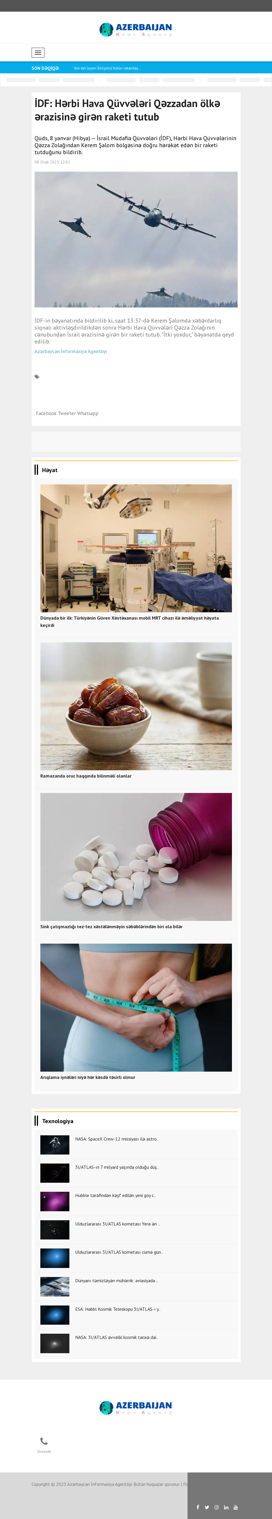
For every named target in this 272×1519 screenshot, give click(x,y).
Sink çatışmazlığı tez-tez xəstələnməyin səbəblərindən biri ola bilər (111, 926)
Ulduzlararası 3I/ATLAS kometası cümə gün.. (119, 1252)
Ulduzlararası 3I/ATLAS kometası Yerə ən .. (117, 1224)
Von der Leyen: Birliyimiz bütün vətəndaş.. (107, 68)
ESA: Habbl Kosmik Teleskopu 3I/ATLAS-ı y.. (118, 1309)
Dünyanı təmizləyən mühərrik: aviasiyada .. (116, 1280)
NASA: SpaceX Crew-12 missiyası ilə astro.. (117, 1139)
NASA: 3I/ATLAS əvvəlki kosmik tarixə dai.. (116, 1337)
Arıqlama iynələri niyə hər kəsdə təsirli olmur (87, 1077)
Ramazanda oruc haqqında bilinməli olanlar (86, 776)
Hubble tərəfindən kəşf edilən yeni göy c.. (115, 1195)
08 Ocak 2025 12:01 (52, 162)
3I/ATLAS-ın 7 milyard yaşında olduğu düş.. (117, 1167)
